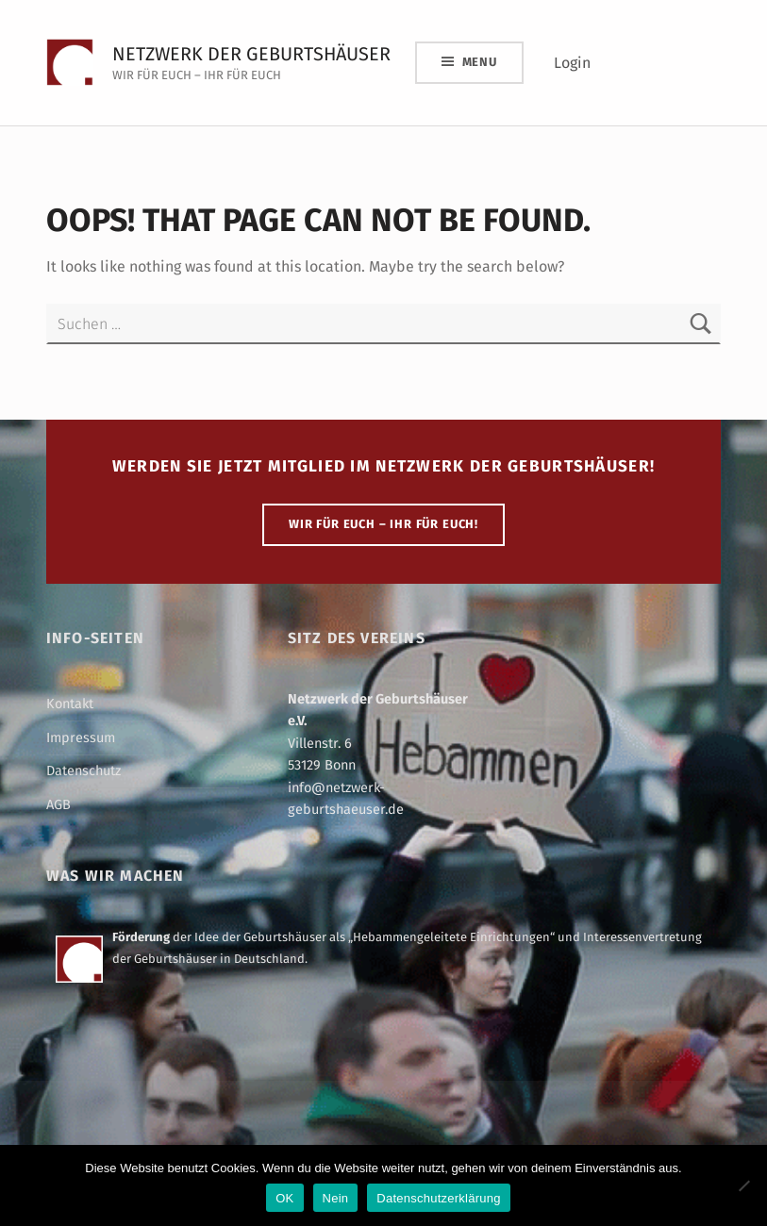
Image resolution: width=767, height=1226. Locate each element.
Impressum (80, 737)
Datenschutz (83, 770)
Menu (479, 62)
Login (572, 63)
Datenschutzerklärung (438, 1198)
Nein (336, 1198)
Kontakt (69, 703)
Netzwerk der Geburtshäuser (251, 53)
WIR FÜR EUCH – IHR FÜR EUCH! (383, 524)
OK (284, 1198)
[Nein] (743, 1185)
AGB (58, 804)
